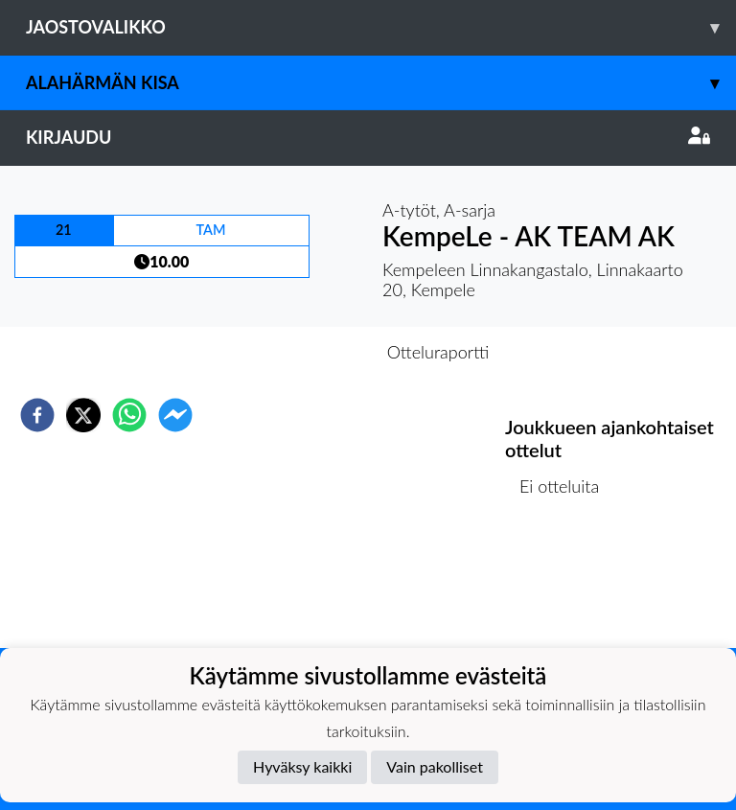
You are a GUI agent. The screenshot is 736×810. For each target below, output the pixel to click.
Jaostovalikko (381, 27)
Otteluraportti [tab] (438, 351)
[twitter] (83, 415)
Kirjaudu (368, 137)
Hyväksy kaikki (302, 766)
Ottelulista (567, 583)
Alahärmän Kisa (381, 83)
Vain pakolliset (434, 766)
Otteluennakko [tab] (301, 351)
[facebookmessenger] (175, 415)
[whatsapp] (129, 415)
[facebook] (37, 415)
